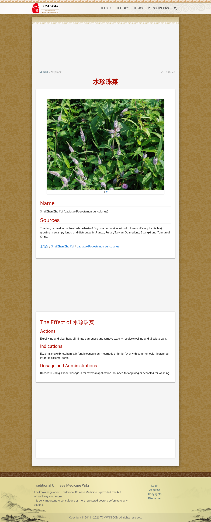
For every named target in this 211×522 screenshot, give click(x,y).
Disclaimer (154, 498)
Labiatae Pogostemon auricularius (98, 246)
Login (154, 485)
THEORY (106, 8)
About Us (154, 490)
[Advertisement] (105, 43)
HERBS (138, 8)
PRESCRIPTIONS (158, 8)
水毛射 (44, 246)
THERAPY (122, 8)
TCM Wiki (42, 72)
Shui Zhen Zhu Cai (62, 246)
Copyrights (154, 494)
